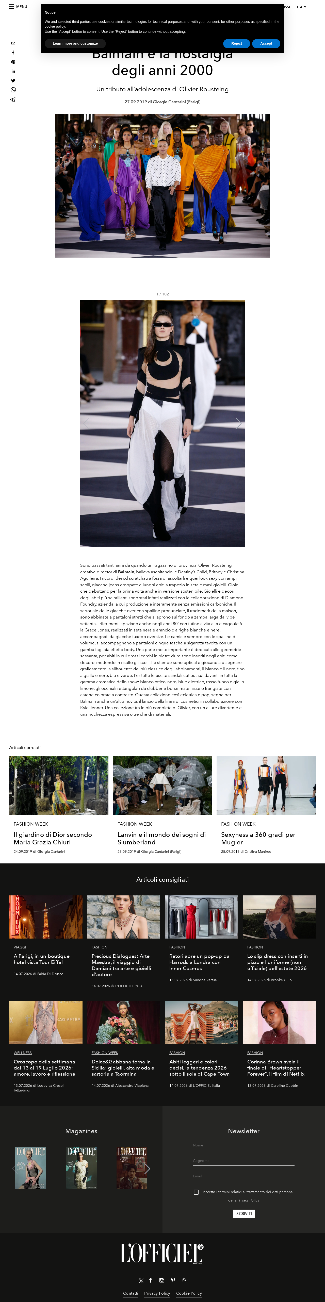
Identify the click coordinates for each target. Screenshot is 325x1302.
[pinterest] (13, 62)
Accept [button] (266, 43)
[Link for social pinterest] (172, 1281)
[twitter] (13, 81)
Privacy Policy (248, 1200)
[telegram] (13, 100)
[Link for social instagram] (161, 1281)
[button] (238, 423)
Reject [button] (236, 43)
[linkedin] (13, 72)
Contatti (130, 1293)
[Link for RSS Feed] (184, 1280)
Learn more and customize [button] (75, 43)
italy (301, 7)
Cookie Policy (189, 1293)
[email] (13, 43)
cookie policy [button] (55, 26)
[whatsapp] (13, 90)
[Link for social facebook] (150, 1281)
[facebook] (13, 53)
